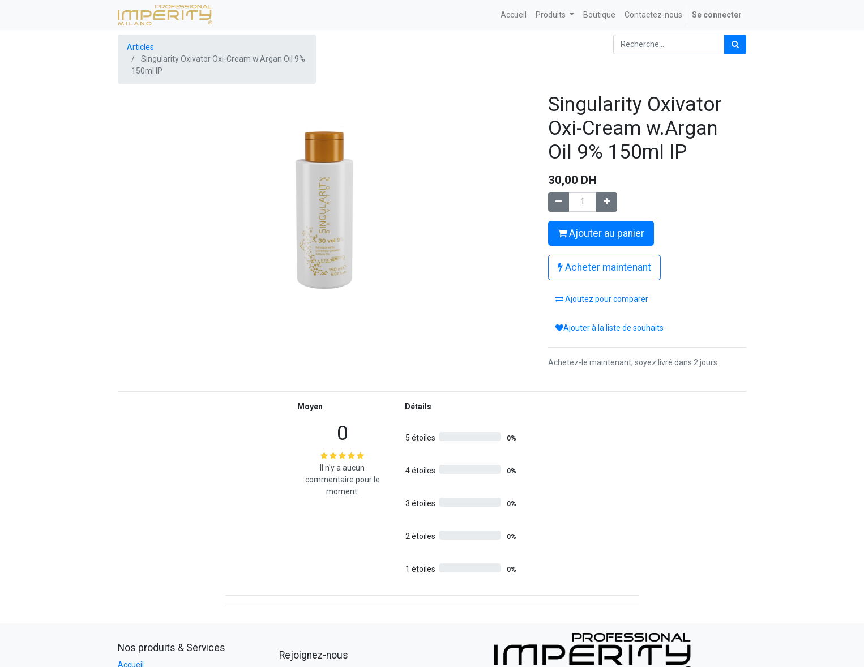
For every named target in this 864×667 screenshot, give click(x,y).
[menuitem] (513, 15)
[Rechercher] (735, 44)
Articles (140, 47)
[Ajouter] (606, 202)
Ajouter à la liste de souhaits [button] (609, 327)
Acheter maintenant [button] (604, 267)
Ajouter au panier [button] (601, 233)
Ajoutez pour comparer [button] (601, 298)
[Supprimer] (558, 202)
